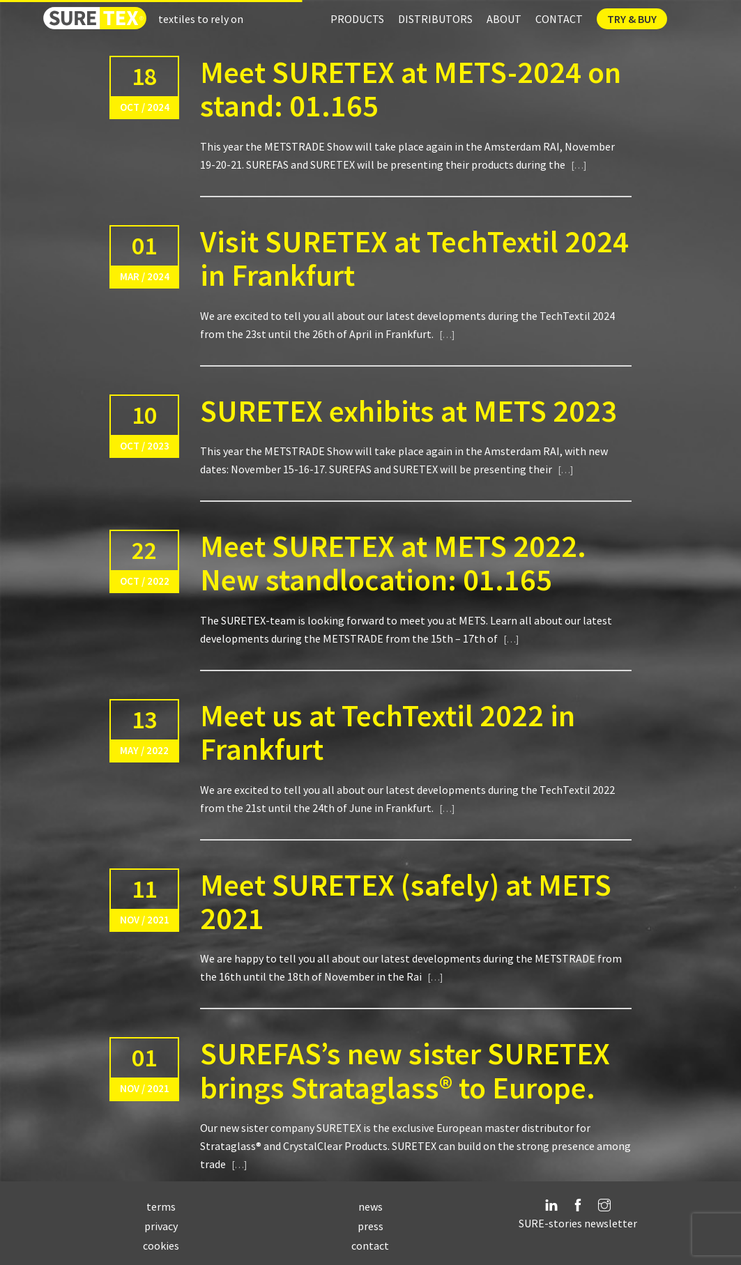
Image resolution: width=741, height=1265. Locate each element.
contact (370, 1245)
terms (161, 1206)
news (370, 1206)
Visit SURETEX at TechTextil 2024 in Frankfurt (414, 258)
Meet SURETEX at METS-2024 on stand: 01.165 (410, 89)
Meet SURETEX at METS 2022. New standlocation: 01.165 (393, 563)
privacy (161, 1226)
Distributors (435, 19)
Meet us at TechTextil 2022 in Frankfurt (387, 732)
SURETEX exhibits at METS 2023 (408, 411)
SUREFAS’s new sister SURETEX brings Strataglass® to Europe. (405, 1070)
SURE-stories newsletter (578, 1223)
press (370, 1226)
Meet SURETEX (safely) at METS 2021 (405, 901)
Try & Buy (632, 19)
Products (357, 19)
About (504, 19)
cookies (161, 1245)
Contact (559, 19)
